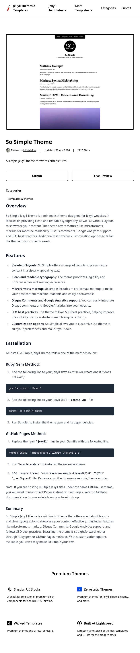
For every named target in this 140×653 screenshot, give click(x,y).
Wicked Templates (28, 623)
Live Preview (103, 176)
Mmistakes (29, 150)
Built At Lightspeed (99, 623)
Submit (126, 8)
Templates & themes (20, 199)
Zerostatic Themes (98, 589)
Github (37, 176)
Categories (108, 8)
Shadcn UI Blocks (27, 589)
